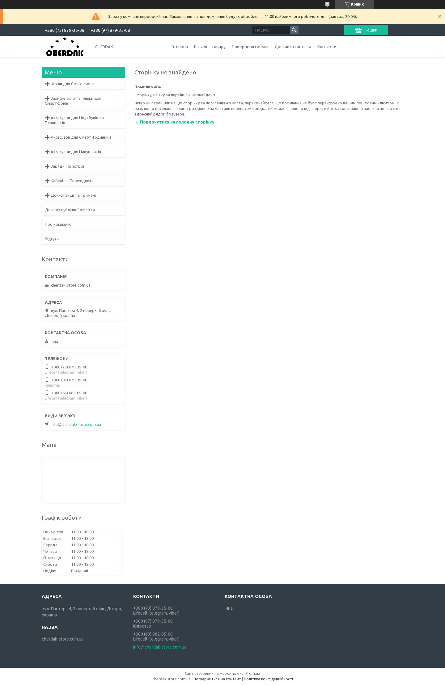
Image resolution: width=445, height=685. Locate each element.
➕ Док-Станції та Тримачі (70, 195)
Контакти (327, 46)
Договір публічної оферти (70, 210)
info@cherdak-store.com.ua (76, 424)
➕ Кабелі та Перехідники (69, 181)
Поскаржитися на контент (217, 679)
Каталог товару (210, 46)
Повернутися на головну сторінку (177, 122)
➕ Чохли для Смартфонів (70, 84)
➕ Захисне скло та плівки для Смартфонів (73, 100)
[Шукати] (294, 30)
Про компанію (58, 224)
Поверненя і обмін (250, 46)
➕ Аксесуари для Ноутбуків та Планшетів (74, 120)
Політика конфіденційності (268, 679)
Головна (180, 46)
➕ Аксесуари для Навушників (73, 151)
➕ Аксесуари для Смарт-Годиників (78, 137)
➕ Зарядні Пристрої (64, 166)
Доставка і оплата (292, 46)
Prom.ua (252, 673)
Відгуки (52, 239)
